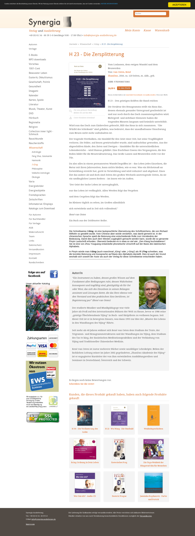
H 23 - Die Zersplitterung (112, 44)
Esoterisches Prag (119, 462)
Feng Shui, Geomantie (42, 156)
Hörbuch (33, 117)
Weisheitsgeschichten (153, 429)
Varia (31, 181)
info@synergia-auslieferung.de (100, 35)
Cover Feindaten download (84, 118)
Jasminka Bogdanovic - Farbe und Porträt (153, 498)
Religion (33, 126)
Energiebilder (36, 186)
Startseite (73, 44)
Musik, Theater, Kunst (40, 108)
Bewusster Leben (38, 73)
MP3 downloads (37, 59)
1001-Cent (34, 68)
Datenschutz (35, 245)
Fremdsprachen (37, 195)
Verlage (33, 48)
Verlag (33, 30)
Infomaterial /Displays (41, 204)
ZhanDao (113, 75)
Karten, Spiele (36, 100)
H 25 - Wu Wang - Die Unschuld (119, 429)
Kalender (33, 95)
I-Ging (35, 164)
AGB (31, 227)
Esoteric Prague (119, 496)
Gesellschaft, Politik (39, 82)
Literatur (34, 104)
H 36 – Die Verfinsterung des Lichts (85, 430)
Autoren (33, 44)
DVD (31, 113)
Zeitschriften (36, 199)
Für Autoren (35, 214)
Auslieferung (52, 30)
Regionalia (34, 122)
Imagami (33, 91)
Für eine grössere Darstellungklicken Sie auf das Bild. (85, 111)
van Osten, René (122, 72)
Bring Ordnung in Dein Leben (85, 462)
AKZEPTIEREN (179, 4)
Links (31, 240)
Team (31, 236)
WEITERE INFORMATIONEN (18, 7)
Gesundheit (35, 86)
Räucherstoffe (36, 143)
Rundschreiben (36, 262)
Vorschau (34, 64)
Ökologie (36, 177)
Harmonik (36, 160)
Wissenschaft (35, 147)
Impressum (34, 253)
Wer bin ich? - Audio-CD (85, 496)
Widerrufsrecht (36, 232)
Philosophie (37, 169)
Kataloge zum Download (42, 208)
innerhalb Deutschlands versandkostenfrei (141, 95)
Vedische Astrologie (41, 173)
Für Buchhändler (37, 219)
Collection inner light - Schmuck (41, 133)
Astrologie (36, 152)
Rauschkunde (36, 138)
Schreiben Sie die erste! (81, 384)
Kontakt (33, 258)
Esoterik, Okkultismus (40, 77)
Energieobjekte (37, 190)
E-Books (33, 55)
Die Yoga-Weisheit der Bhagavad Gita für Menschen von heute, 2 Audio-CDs (153, 464)
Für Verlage (34, 223)
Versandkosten (36, 249)
